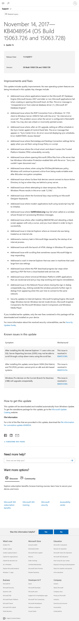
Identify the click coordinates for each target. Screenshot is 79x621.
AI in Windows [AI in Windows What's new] (7, 564)
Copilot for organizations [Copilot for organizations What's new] (10, 557)
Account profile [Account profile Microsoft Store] (32, 545)
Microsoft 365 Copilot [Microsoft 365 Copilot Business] (9, 607)
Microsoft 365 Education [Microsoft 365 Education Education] (61, 557)
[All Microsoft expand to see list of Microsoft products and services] (3, 3)
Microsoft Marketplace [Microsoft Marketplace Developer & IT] (35, 603)
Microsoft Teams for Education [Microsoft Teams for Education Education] (63, 553)
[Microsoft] (39, 1)
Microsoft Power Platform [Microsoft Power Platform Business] (10, 599)
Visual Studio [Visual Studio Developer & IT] (32, 611)
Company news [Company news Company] (58, 591)
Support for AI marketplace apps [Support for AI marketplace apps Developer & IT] (38, 595)
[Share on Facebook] (5, 435)
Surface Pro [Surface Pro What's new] (6, 545)
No (61, 532)
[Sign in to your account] (75, 3)
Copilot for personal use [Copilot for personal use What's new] (10, 560)
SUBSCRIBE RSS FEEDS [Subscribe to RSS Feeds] (15, 442)
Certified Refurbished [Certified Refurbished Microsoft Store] (34, 564)
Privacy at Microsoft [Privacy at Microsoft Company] (59, 595)
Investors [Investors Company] (56, 599)
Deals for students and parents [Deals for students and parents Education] (63, 568)
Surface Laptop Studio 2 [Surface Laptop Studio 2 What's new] (10, 553)
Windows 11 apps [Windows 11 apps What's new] (8, 572)
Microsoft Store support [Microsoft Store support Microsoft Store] (35, 553)
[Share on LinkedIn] (10, 435)
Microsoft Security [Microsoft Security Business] (8, 588)
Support (5, 8)
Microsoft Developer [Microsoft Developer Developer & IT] (34, 588)
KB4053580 (62, 356)
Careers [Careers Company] (56, 584)
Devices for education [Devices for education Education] (60, 549)
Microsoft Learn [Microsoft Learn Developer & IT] (33, 591)
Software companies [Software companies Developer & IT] (34, 607)
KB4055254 (62, 370)
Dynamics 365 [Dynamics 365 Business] (7, 591)
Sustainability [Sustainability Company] (58, 611)
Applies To (10, 45)
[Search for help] (9, 3)
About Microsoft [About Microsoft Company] (58, 588)
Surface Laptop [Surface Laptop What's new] (7, 549)
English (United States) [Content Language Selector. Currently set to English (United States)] (13, 618)
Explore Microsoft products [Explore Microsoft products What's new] (11, 568)
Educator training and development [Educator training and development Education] (64, 564)
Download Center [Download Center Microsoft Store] (33, 549)
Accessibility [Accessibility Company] (57, 607)
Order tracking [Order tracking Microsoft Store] (32, 560)
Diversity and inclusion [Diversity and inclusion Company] (60, 603)
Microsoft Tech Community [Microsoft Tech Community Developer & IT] (36, 599)
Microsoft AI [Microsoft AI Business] (6, 584)
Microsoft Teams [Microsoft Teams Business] (8, 603)
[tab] (12, 478)
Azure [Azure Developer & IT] (30, 584)
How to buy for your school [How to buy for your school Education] (62, 560)
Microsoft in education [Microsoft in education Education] (60, 545)
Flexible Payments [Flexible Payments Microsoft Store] (33, 572)
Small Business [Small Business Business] (7, 611)
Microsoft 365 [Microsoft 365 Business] (7, 595)
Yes (45, 532)
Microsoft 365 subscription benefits (10, 505)
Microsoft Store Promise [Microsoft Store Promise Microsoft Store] (35, 568)
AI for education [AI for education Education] (58, 572)
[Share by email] (16, 435)
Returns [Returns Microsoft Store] (30, 557)
